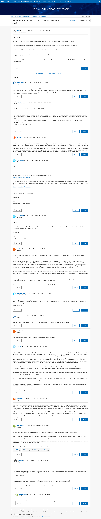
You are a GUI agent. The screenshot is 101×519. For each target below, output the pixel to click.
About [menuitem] (14, 1)
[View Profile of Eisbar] (19, 30)
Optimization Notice (46, 516)
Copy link (76, 96)
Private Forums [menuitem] (68, 1)
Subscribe (72, 20)
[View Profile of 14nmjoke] (20, 346)
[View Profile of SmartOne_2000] (21, 293)
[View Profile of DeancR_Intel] (21, 160)
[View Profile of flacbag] (19, 316)
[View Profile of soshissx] (19, 137)
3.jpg (25, 449)
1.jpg (34, 449)
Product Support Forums (24, 16)
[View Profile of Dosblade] (20, 249)
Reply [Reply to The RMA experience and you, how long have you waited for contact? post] (84, 68)
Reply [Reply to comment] (84, 96)
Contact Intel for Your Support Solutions (23, 187)
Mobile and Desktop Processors (39, 16)
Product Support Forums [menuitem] (39, 1)
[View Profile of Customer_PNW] (21, 82)
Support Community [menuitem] (5, 1)
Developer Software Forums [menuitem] (24, 1)
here (51, 510)
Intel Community (14, 16)
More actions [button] (83, 20)
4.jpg (16, 449)
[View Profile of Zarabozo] (21, 460)
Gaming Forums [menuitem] (51, 1)
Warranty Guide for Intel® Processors (22, 177)
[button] (87, 31)
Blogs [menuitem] (60, 1)
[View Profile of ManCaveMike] (21, 425)
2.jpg (44, 449)
